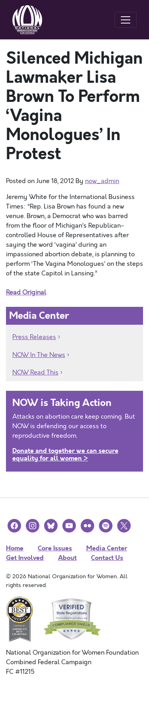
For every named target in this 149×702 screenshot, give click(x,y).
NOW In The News (38, 355)
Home (14, 548)
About (67, 557)
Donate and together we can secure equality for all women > (65, 454)
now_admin (102, 181)
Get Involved (25, 557)
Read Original (26, 292)
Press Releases (34, 337)
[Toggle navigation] (125, 20)
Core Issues (55, 548)
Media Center (106, 548)
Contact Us (107, 557)
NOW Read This (35, 372)
